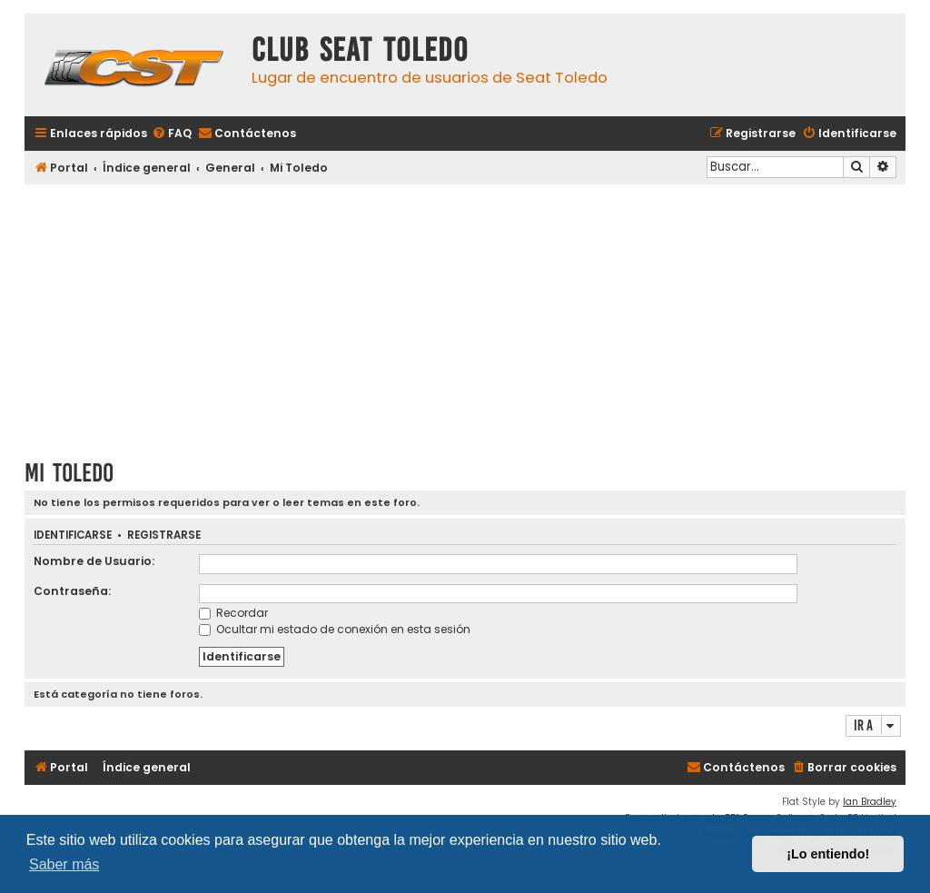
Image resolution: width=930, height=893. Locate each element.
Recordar (233, 612)
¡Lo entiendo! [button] (828, 854)
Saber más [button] (64, 864)
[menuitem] (172, 134)
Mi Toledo (69, 473)
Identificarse (73, 535)
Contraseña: (72, 591)
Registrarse (164, 535)
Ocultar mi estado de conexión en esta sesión (334, 629)
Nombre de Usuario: (94, 561)
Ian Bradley (869, 802)
